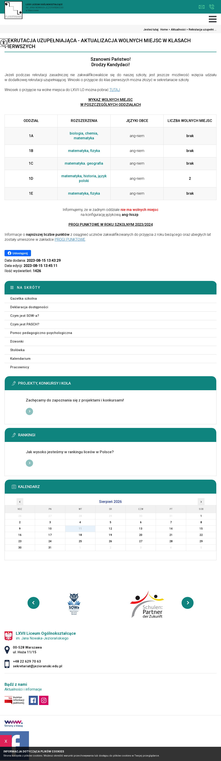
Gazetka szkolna (23, 298)
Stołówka (17, 350)
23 (19, 541)
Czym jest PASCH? (24, 324)
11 (80, 528)
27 (140, 541)
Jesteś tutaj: (151, 29)
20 (140, 535)
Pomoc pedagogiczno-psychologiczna (41, 333)
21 (171, 535)
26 (110, 541)
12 (110, 528)
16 (19, 535)
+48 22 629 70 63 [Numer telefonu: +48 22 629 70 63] (27, 661)
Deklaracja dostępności (29, 307)
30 (19, 547)
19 (110, 535)
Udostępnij (18, 253)
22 (201, 535)
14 (171, 528)
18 (80, 535)
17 (50, 535)
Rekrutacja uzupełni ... (201, 29)
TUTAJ (114, 90)
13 (140, 528)
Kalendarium (20, 359)
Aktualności (177, 29)
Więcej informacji (29, 411)
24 (50, 541)
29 (201, 541)
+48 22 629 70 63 (211, 6)
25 (80, 541)
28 (171, 541)
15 (201, 528)
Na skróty (28, 287)
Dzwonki (17, 341)
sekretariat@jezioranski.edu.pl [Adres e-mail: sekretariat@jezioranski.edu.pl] (37, 666)
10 (50, 528)
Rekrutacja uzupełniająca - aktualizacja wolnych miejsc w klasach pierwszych (98, 43)
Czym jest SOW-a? (24, 316)
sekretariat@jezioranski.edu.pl (201, 7)
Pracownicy (19, 367)
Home (164, 29)
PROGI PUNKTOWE (70, 239)
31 (50, 547)
